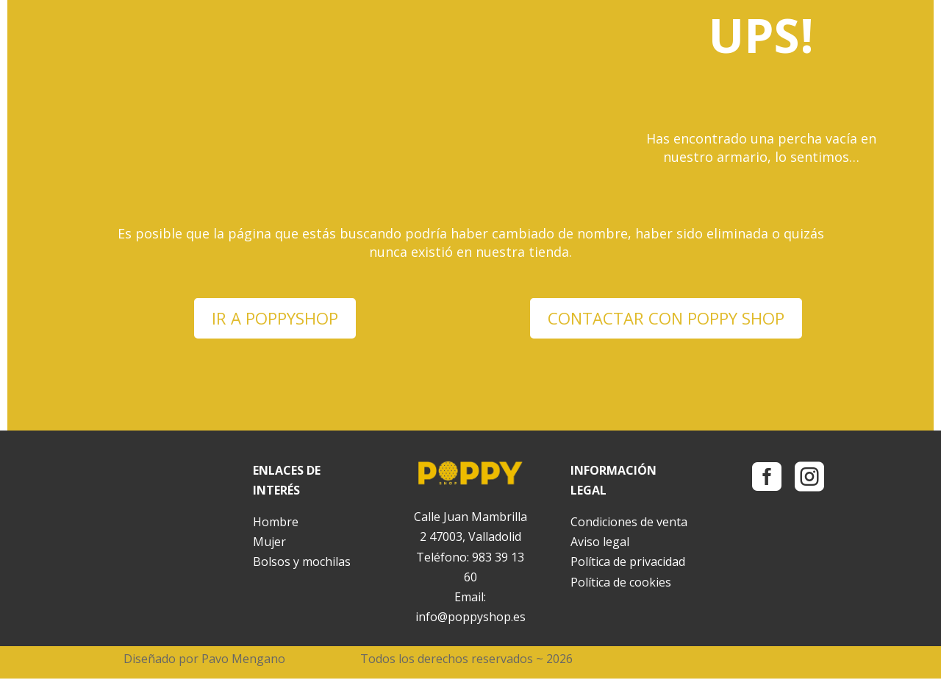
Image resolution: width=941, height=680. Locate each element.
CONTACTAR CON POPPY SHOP (666, 318)
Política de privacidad (627, 563)
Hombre (275, 523)
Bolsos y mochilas (302, 563)
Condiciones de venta (628, 523)
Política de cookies (620, 583)
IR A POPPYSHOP (275, 318)
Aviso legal (599, 543)
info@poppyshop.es (470, 618)
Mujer (269, 543)
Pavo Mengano (243, 660)
